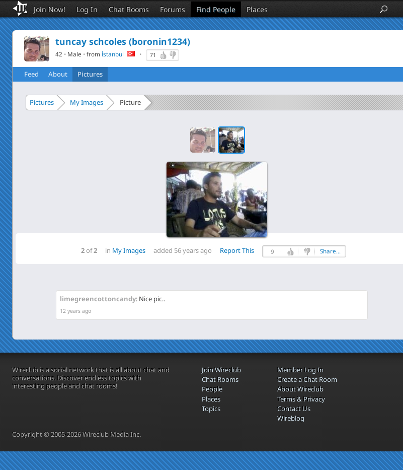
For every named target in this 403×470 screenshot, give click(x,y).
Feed (31, 74)
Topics (211, 409)
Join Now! (49, 9)
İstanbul (113, 54)
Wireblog (290, 418)
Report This (237, 250)
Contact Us (293, 409)
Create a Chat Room (307, 379)
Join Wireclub (221, 370)
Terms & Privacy (301, 399)
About (57, 74)
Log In (87, 9)
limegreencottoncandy (98, 298)
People (212, 389)
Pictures (90, 74)
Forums (172, 9)
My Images (86, 102)
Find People (215, 9)
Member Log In (300, 370)
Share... (330, 251)
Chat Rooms (129, 9)
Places (257, 9)
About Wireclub (300, 389)
